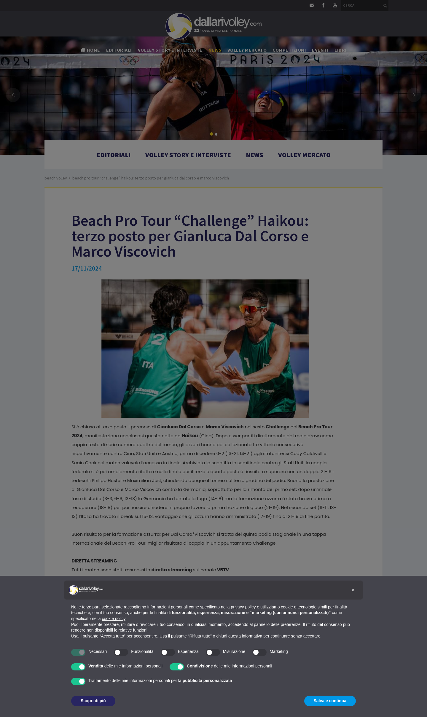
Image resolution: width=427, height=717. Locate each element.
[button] (353, 590)
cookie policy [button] (113, 618)
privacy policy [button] (243, 607)
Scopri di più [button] (93, 700)
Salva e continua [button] (330, 700)
